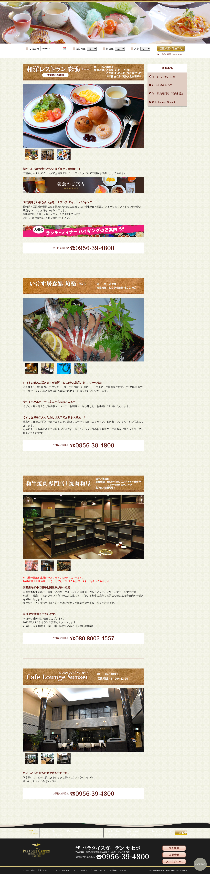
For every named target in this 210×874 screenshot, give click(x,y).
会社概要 (113, 870)
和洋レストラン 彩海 (163, 76)
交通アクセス (43, 870)
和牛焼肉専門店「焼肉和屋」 (167, 93)
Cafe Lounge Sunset (163, 102)
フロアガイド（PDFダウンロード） (64, 870)
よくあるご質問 (28, 870)
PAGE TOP (200, 864)
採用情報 (123, 870)
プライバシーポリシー (98, 870)
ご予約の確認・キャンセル (171, 54)
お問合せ (83, 870)
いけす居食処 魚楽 (161, 85)
